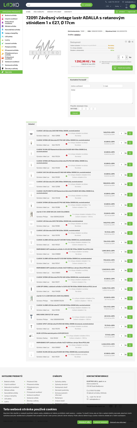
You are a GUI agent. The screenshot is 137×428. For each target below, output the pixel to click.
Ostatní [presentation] (31, 124)
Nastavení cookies (61, 403)
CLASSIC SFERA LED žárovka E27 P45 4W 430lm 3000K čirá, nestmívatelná (63, 140)
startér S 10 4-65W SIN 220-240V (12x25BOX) (53, 212)
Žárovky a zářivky (11, 68)
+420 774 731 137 (113, 2)
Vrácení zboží (60, 401)
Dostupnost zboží (61, 387)
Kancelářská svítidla (12, 29)
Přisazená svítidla (11, 50)
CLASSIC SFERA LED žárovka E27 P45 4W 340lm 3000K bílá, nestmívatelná (63, 202)
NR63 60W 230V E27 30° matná (48, 314)
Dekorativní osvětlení (9, 22)
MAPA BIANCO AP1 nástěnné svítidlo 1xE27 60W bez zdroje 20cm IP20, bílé (63, 268)
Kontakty (68, 12)
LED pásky (8, 36)
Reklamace (59, 398)
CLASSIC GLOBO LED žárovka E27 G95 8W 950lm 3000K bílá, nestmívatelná (63, 305)
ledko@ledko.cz (130, 2)
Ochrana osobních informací (61, 394)
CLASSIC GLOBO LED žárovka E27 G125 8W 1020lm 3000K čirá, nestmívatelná (64, 258)
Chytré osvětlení (11, 19)
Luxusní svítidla (11, 43)
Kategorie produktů (11, 12)
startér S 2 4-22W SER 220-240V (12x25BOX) (53, 296)
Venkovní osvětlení (12, 62)
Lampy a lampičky (11, 33)
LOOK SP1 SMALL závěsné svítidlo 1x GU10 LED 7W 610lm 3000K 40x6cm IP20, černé (67, 286)
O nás (28, 12)
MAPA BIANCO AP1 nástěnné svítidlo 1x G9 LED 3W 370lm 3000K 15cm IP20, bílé (65, 249)
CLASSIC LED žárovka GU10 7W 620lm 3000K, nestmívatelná (58, 230)
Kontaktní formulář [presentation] (78, 80)
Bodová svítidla (10, 15)
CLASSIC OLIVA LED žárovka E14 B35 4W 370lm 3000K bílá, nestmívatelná (63, 352)
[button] (126, 57)
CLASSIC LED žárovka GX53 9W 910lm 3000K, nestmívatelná (58, 131)
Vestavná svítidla (11, 65)
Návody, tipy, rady (54, 12)
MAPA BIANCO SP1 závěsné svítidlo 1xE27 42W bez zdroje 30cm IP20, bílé (63, 342)
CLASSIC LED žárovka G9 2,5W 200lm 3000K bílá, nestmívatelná (59, 182)
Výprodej (8, 72)
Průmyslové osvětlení (9, 58)
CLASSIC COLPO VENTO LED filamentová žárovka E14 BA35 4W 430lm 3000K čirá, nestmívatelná (65, 192)
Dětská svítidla (10, 26)
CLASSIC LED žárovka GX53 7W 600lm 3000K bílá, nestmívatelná (60, 221)
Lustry (7, 40)
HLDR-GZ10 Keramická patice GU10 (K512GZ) (52, 333)
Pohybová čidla (10, 47)
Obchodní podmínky (62, 390)
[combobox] (108, 6)
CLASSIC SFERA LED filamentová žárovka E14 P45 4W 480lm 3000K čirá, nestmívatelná (62, 162)
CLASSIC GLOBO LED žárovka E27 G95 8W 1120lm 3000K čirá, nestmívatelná (64, 240)
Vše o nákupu (39, 12)
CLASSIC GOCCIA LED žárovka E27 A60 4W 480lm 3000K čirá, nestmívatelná (64, 172)
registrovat (131, 11)
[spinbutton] (122, 57)
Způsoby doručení (61, 384)
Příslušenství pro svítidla (11, 54)
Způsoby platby (60, 381)
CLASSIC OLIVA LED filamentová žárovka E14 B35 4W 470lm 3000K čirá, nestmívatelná (62, 150)
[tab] (78, 80)
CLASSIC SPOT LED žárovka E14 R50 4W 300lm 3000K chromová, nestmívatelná (65, 324)
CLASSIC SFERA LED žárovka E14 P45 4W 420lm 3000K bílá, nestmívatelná (63, 277)
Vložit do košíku (124, 68)
